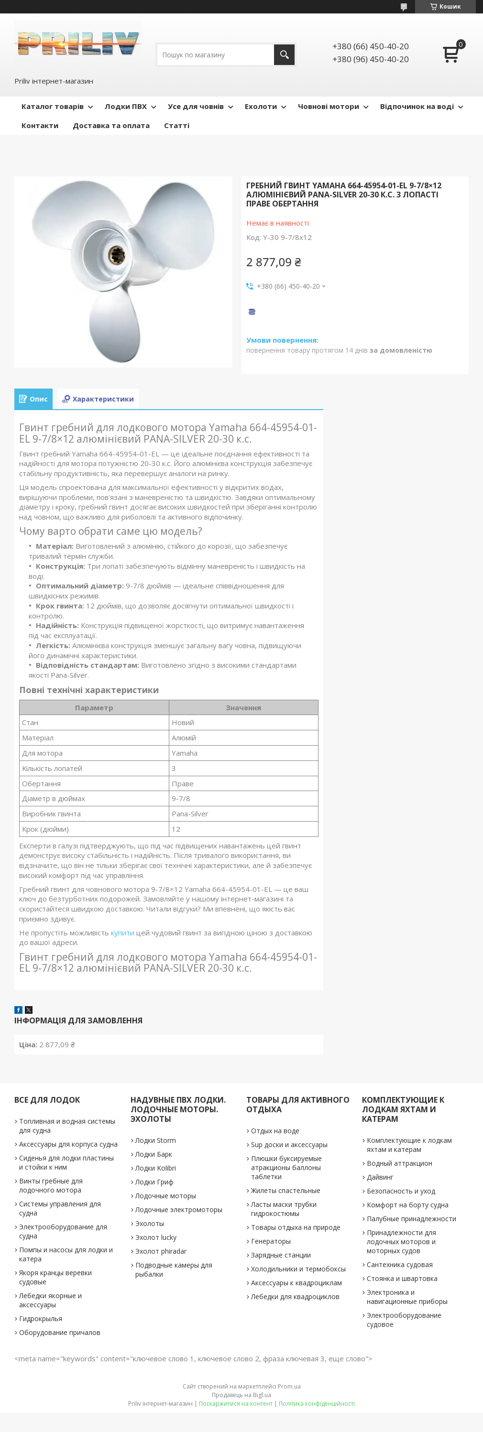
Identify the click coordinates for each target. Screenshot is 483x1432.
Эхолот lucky (155, 1237)
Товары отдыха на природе (295, 1227)
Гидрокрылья (40, 1318)
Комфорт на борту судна (408, 1204)
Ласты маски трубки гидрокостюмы (284, 1209)
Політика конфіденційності (317, 1403)
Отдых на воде (275, 1130)
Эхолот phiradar (161, 1251)
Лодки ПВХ (126, 106)
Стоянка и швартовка (402, 1278)
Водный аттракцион (399, 1163)
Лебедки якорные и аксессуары (50, 1300)
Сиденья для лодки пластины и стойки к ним (66, 1162)
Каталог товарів (53, 106)
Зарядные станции (281, 1254)
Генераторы (271, 1241)
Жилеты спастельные (285, 1190)
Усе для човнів (196, 106)
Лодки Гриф (154, 1181)
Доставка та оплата (111, 125)
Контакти (40, 125)
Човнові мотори (328, 106)
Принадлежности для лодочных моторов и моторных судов (401, 1241)
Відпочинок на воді (417, 106)
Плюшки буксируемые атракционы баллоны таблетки (286, 1167)
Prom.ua (289, 1386)
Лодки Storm (155, 1140)
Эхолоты (149, 1223)
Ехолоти (261, 106)
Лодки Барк (153, 1154)
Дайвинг (380, 1177)
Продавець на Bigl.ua (241, 1395)
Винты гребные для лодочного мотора (51, 1185)
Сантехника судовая (400, 1264)
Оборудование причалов (59, 1332)
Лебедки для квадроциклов (295, 1296)
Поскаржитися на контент (236, 1403)
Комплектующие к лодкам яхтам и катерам (409, 1145)
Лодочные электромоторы (178, 1209)
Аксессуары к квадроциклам (296, 1282)
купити (122, 932)
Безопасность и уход (401, 1190)
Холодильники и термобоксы (298, 1268)
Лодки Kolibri (155, 1167)
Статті (176, 125)
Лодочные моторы (165, 1195)
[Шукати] (284, 54)
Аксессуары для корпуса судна (68, 1144)
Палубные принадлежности (411, 1218)
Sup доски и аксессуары (289, 1144)
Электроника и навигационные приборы (407, 1297)
